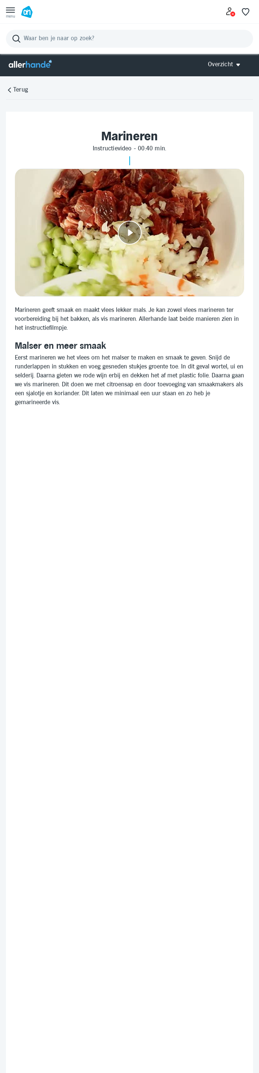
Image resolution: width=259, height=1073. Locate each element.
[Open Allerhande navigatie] (227, 64)
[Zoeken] (129, 39)
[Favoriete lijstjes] (245, 11)
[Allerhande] (30, 64)
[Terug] (17, 90)
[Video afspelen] (129, 232)
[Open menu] (10, 12)
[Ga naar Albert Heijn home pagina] (27, 12)
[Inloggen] (230, 11)
